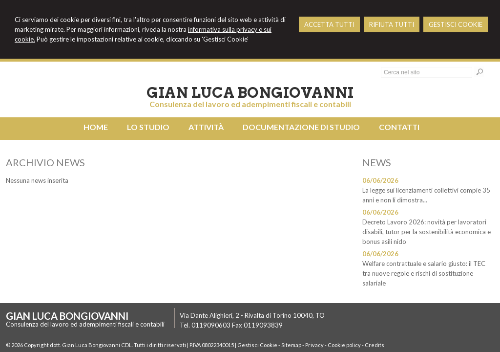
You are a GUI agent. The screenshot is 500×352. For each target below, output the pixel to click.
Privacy (314, 345)
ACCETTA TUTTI (329, 24)
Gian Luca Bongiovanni (250, 92)
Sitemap (291, 345)
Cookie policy (344, 345)
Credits (374, 345)
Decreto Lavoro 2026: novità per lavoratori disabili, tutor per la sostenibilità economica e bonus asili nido (426, 231)
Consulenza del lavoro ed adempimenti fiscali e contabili (250, 104)
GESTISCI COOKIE (455, 24)
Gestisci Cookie (257, 345)
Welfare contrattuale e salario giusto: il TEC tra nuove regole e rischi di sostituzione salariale (423, 273)
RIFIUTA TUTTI (391, 24)
